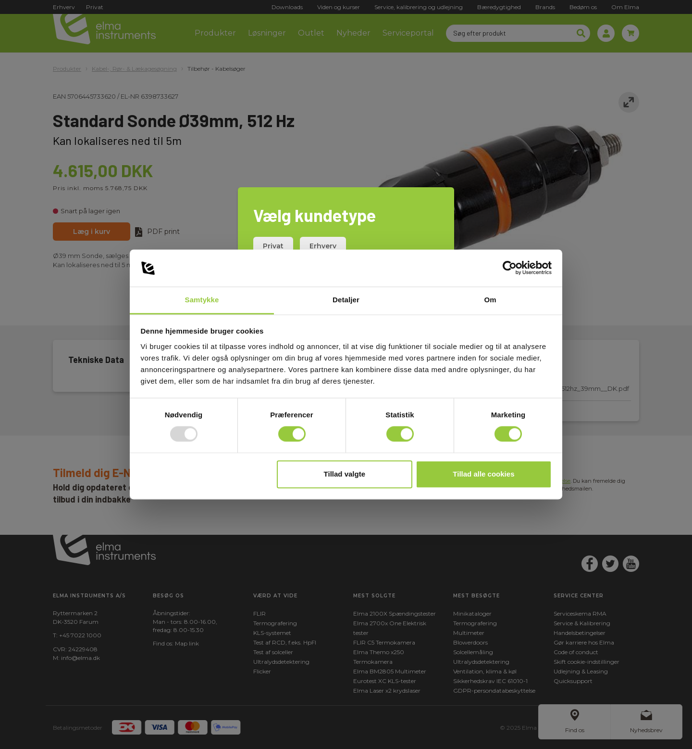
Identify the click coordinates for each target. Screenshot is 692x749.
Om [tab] (490, 300)
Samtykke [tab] (202, 300)
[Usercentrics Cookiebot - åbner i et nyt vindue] (510, 268)
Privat (273, 246)
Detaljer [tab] (346, 300)
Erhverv (322, 246)
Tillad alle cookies (483, 474)
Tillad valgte (344, 474)
